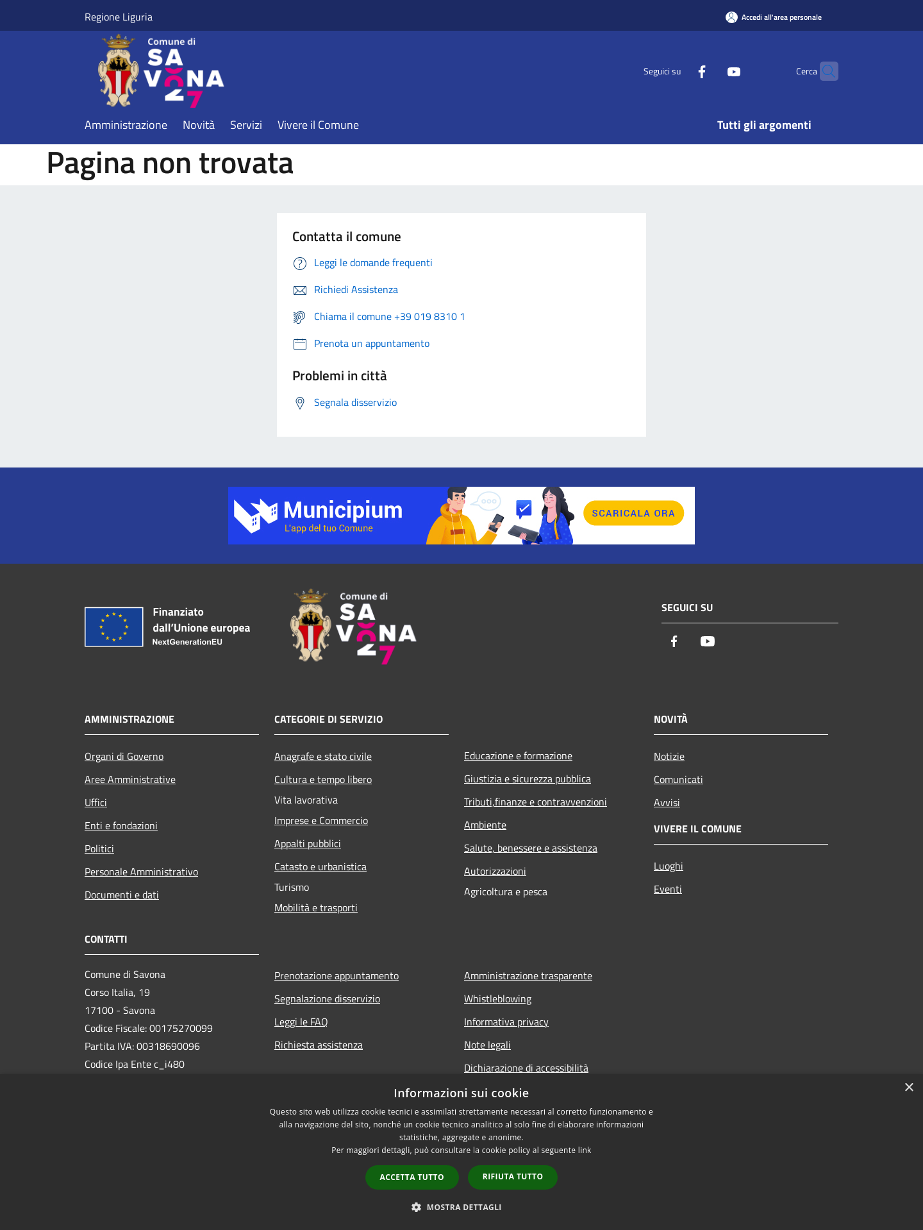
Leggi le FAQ (301, 1021)
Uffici (96, 802)
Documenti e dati (122, 894)
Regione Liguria (119, 16)
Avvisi (667, 802)
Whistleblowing (497, 998)
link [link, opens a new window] (585, 1150)
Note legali (487, 1044)
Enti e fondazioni (121, 825)
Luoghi (668, 865)
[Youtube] (709, 71)
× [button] (908, 1088)
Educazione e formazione (518, 755)
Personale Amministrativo (141, 871)
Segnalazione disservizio (327, 998)
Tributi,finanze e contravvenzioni (535, 801)
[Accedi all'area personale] (773, 17)
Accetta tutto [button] (412, 1177)
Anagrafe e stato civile (323, 756)
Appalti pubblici (307, 843)
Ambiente (485, 824)
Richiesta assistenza (318, 1044)
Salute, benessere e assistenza (530, 847)
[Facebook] (677, 71)
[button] (461, 1207)
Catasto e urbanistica (320, 866)
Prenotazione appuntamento (336, 975)
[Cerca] (823, 71)
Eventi (668, 889)
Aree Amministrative (130, 779)
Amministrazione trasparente (528, 975)
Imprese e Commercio (321, 820)
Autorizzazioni (495, 871)
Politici (99, 848)
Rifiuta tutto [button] (513, 1176)
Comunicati (678, 779)
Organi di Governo (124, 756)
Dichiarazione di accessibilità (526, 1067)
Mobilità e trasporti (316, 907)
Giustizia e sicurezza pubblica (527, 778)
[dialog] (461, 1152)
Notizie (669, 756)
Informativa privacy (506, 1021)
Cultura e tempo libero (323, 779)
